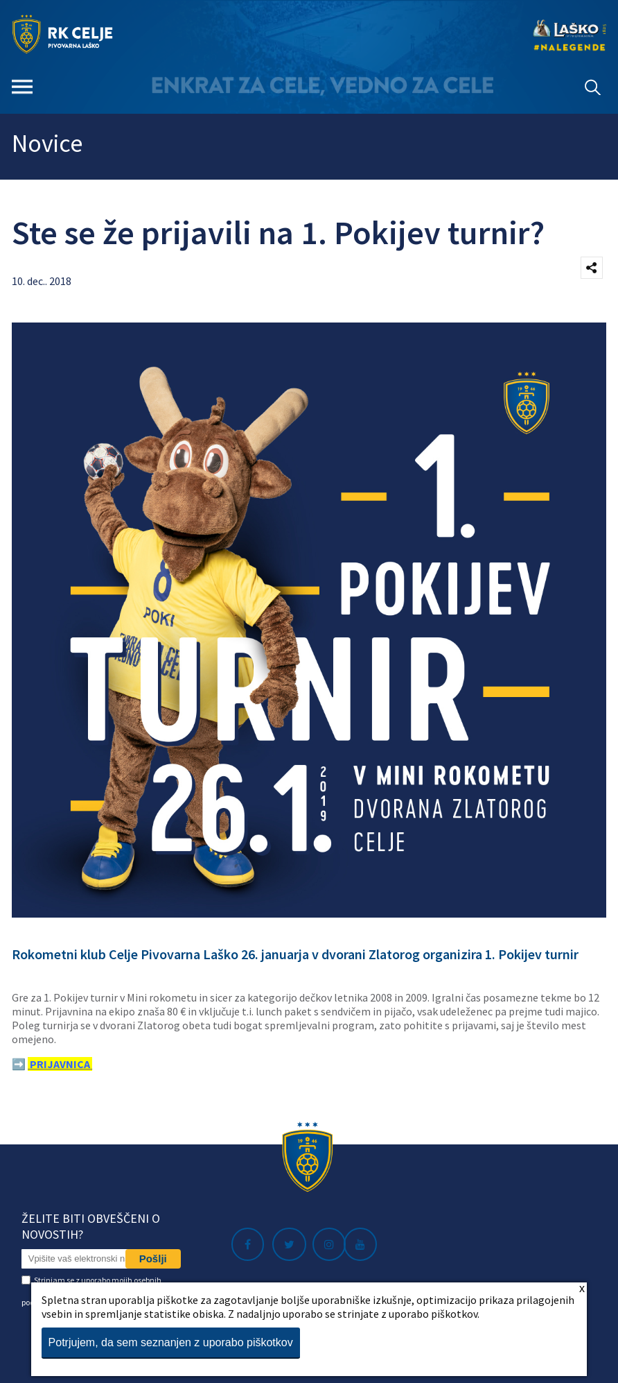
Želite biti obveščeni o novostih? (90, 1226)
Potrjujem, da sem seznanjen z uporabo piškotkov (170, 1342)
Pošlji (153, 1258)
